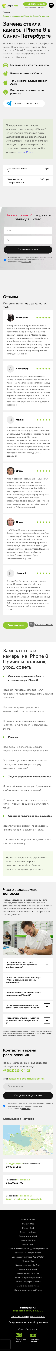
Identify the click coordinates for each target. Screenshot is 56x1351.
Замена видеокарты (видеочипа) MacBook (28, 1249)
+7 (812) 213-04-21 (36, 4)
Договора (31, 1035)
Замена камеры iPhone (28, 1286)
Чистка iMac (28, 1261)
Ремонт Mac (28, 1245)
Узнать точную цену (27, 103)
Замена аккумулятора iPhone (28, 1290)
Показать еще (15, 625)
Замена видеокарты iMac (28, 1273)
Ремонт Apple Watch (28, 1236)
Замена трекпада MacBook (28, 1265)
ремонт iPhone (25, 152)
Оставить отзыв (44, 625)
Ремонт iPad (28, 1228)
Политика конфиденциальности (28, 1317)
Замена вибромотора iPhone (28, 1278)
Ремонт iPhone (28, 1220)
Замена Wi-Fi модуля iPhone (28, 1253)
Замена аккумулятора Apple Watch (28, 1257)
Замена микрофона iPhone (28, 1282)
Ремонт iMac (28, 1224)
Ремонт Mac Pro (28, 1240)
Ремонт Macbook (28, 1232)
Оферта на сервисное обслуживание (28, 1322)
